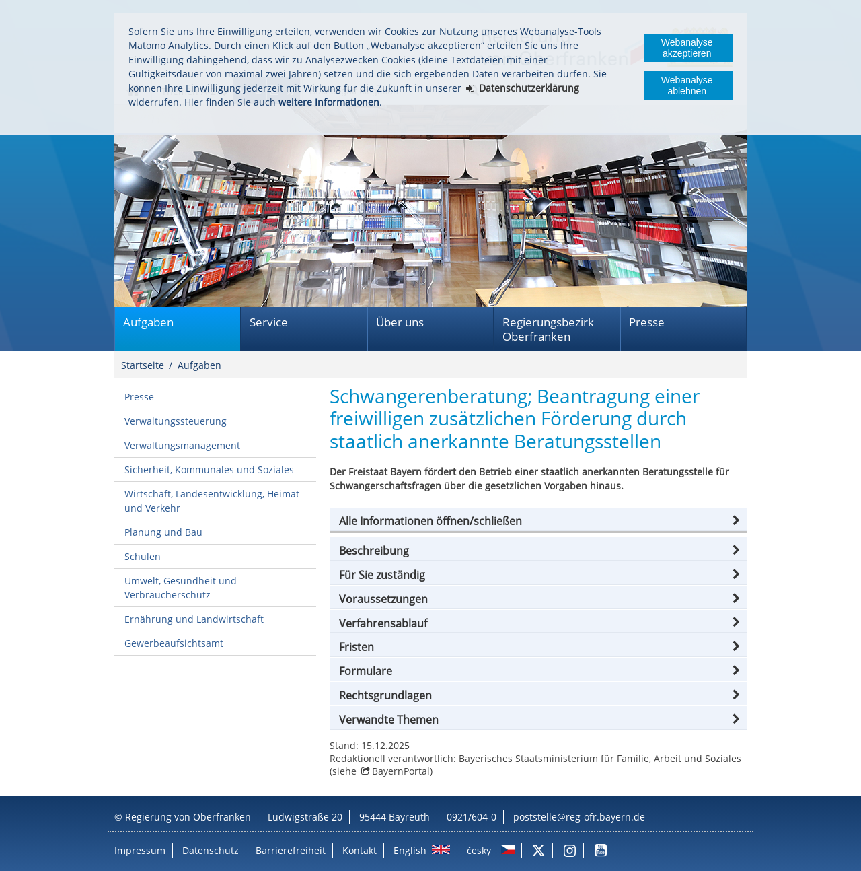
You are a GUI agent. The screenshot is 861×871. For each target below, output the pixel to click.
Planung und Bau (163, 532)
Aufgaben (148, 322)
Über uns (400, 322)
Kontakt (359, 850)
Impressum (139, 850)
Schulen (142, 556)
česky (479, 850)
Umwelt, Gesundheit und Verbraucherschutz (180, 587)
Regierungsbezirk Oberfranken (548, 329)
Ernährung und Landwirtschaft (194, 619)
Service (269, 322)
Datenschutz (210, 850)
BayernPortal (401, 771)
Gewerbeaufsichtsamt (173, 643)
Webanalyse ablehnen (687, 85)
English (410, 850)
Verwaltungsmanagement (182, 445)
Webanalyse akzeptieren (687, 48)
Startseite (142, 365)
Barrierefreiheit (291, 850)
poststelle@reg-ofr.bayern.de (579, 816)
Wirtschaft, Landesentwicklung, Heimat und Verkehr (211, 500)
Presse (647, 322)
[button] (538, 521)
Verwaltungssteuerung (175, 421)
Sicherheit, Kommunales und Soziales (209, 469)
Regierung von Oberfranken (188, 816)
